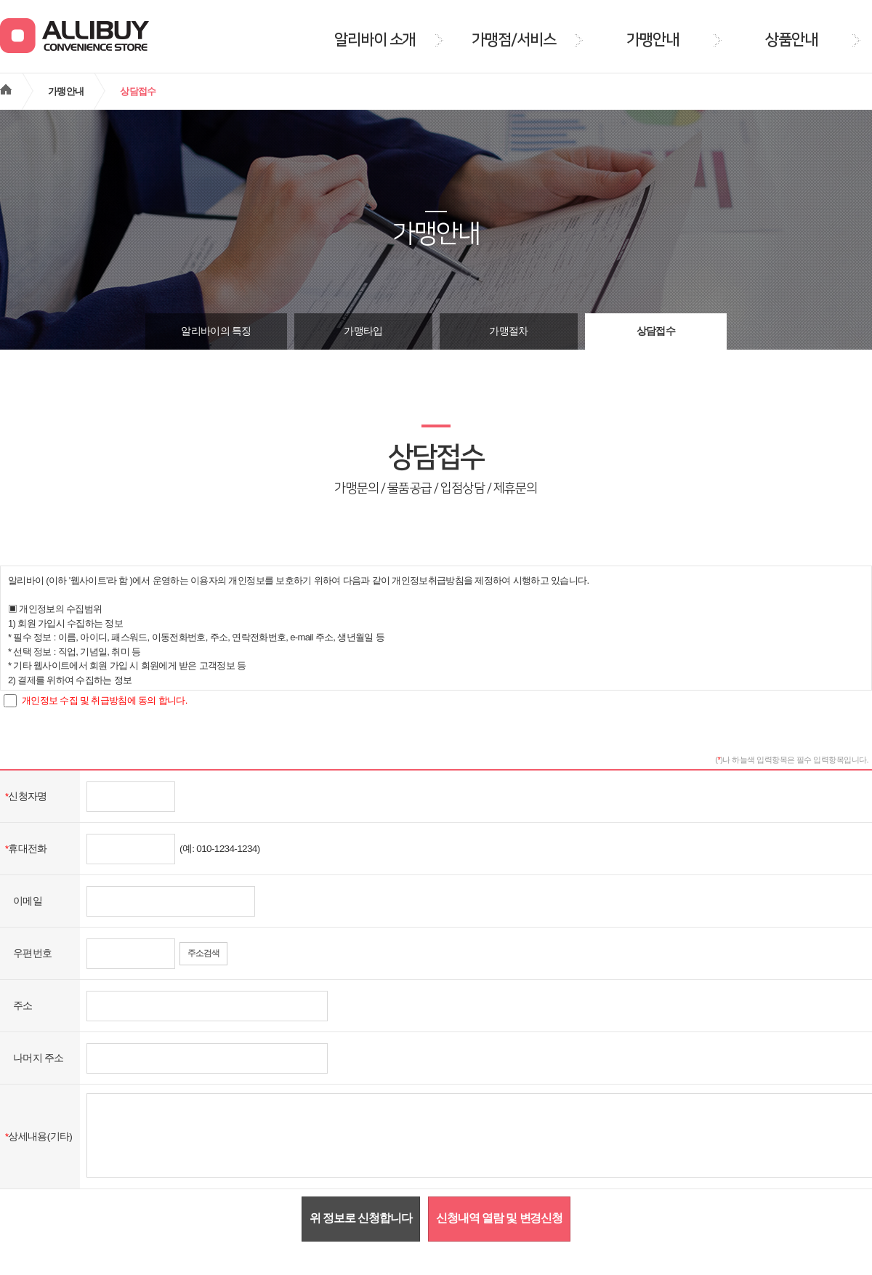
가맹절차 (508, 331)
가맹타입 (363, 331)
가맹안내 (66, 91)
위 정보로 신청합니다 (361, 1218)
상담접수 (656, 331)
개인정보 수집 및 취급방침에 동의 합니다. (104, 700)
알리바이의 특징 (216, 331)
